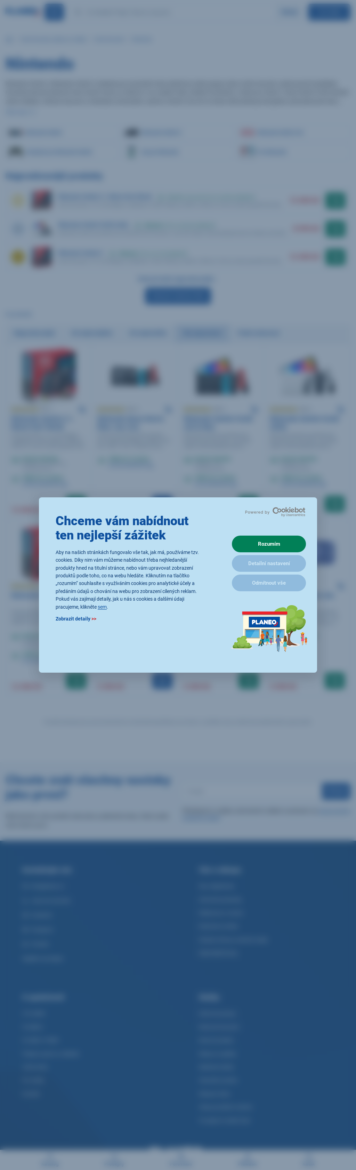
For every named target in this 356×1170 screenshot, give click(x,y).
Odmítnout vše (269, 583)
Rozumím (269, 544)
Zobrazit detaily (76, 619)
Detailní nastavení (269, 563)
